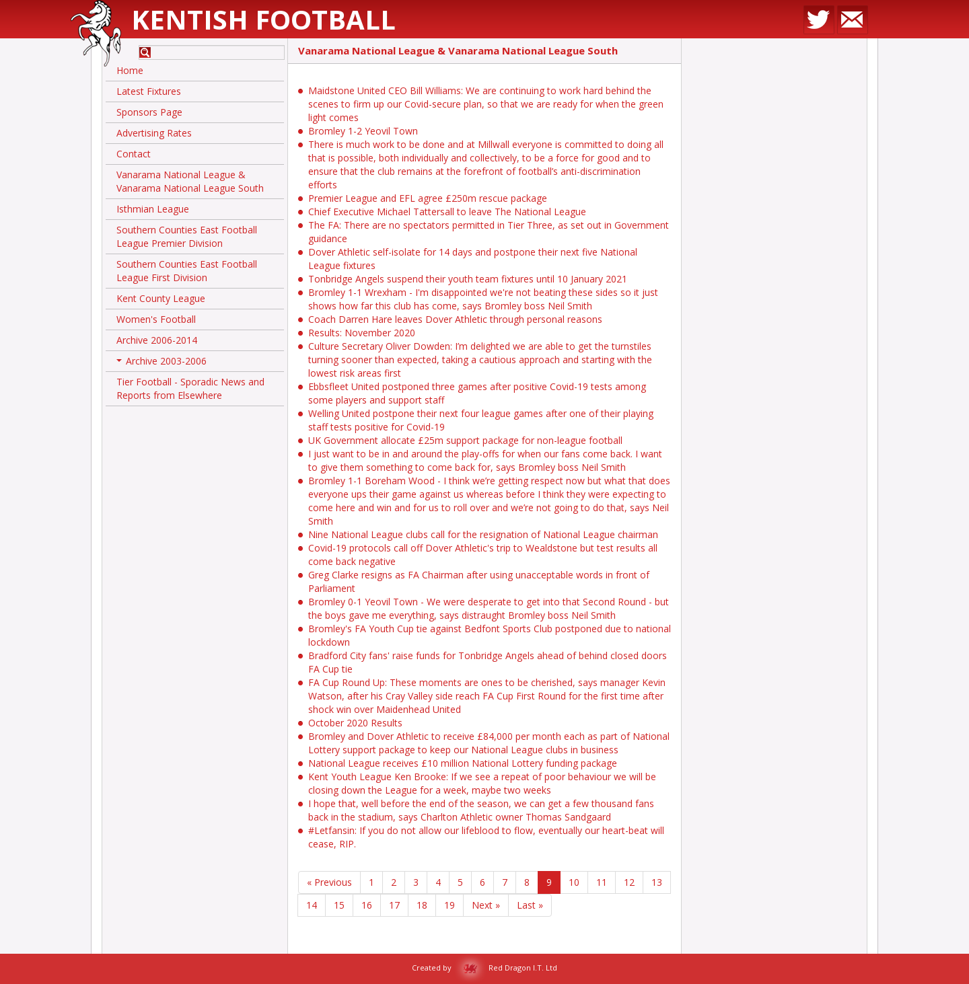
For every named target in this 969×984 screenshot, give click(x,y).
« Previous (329, 882)
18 (422, 905)
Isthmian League (152, 208)
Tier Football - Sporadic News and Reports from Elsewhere (190, 388)
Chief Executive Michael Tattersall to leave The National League (447, 211)
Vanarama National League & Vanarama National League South (190, 181)
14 (311, 905)
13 (656, 882)
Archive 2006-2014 (156, 340)
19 (449, 905)
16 (366, 905)
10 (574, 882)
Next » (486, 905)
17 (394, 905)
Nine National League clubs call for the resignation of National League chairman (483, 534)
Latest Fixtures (148, 91)
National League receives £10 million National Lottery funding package (462, 763)
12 (629, 882)
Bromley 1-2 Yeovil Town (363, 130)
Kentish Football (263, 19)
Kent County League (160, 298)
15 (339, 905)
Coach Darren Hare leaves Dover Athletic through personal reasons (455, 319)
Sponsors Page (149, 112)
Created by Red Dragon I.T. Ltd (484, 967)
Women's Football (156, 319)
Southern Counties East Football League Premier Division (186, 236)
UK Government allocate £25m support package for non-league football (465, 440)
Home (129, 70)
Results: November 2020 (361, 332)
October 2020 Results (355, 722)
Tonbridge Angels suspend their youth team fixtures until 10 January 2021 (467, 278)
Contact (133, 153)
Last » (530, 905)
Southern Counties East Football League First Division (186, 271)
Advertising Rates (154, 132)
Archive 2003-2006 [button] (161, 363)
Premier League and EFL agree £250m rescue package (427, 198)
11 (601, 882)
